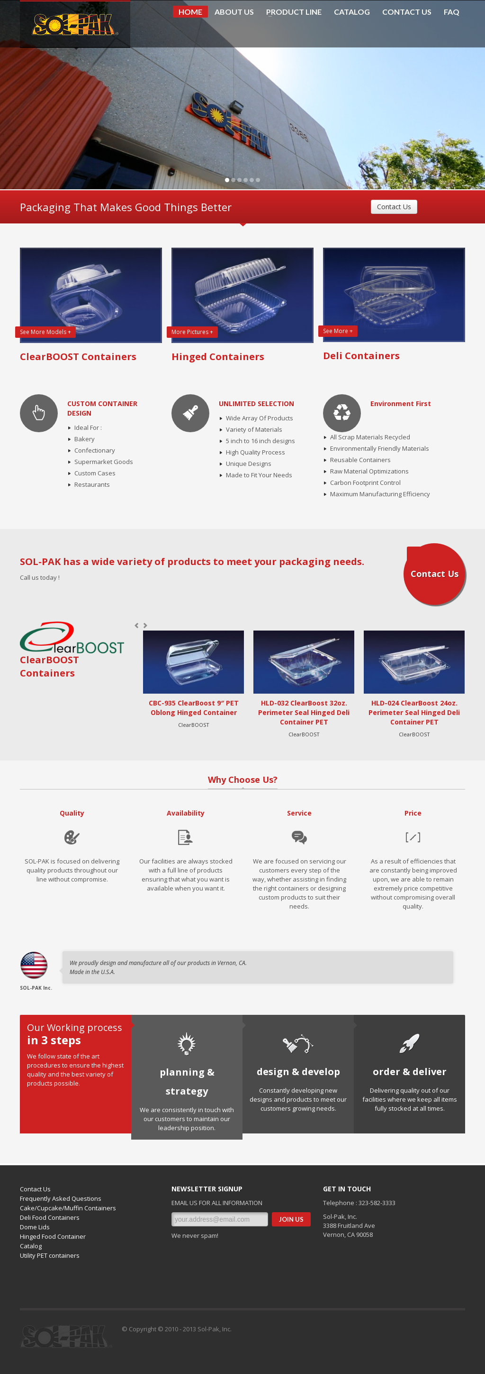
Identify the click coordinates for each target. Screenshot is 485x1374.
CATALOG (352, 12)
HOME (190, 11)
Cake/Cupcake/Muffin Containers (68, 1208)
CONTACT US (406, 12)
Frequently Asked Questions (60, 1198)
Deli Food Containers (50, 1217)
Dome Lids (35, 1227)
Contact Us (394, 206)
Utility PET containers (50, 1255)
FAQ (451, 12)
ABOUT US (234, 12)
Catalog (31, 1246)
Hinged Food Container (53, 1236)
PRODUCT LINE (291, 12)
